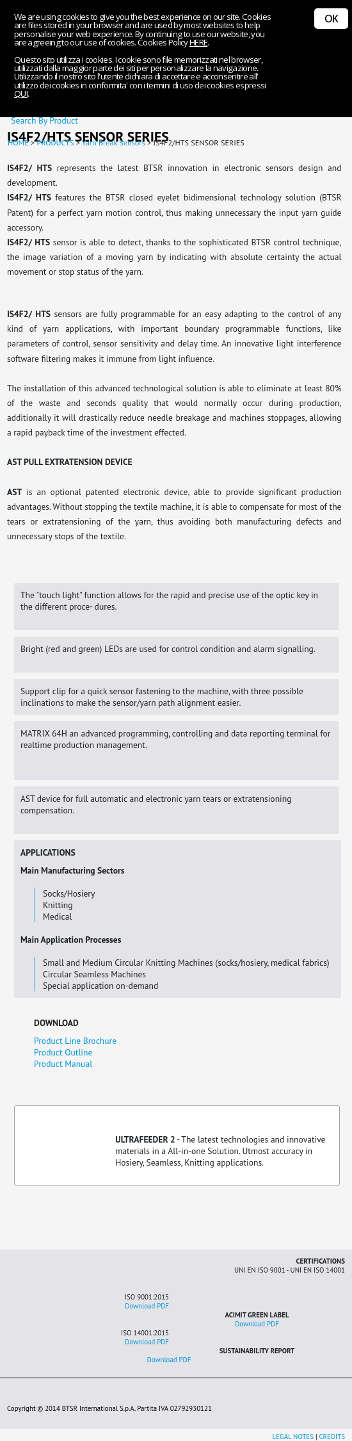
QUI (21, 93)
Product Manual (63, 1064)
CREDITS (332, 1436)
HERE (198, 42)
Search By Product (42, 120)
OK (331, 19)
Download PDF (147, 1305)
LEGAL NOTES (293, 1436)
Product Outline (63, 1052)
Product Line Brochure (75, 1040)
